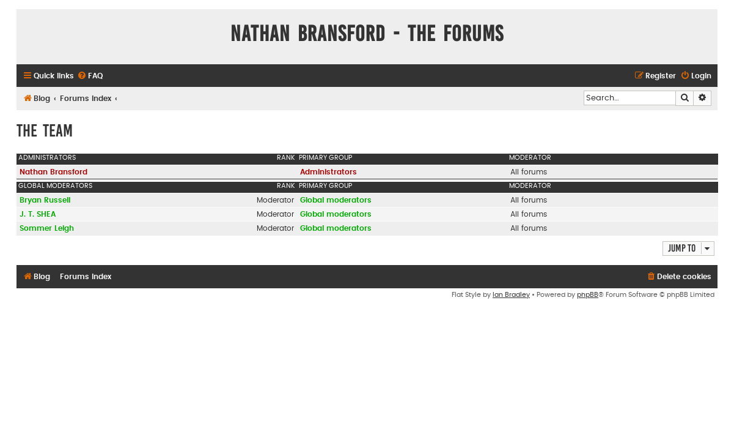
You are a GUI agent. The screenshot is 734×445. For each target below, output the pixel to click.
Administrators (47, 157)
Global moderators (55, 185)
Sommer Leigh (47, 228)
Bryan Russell (45, 200)
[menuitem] (90, 76)
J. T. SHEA (38, 214)
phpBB (587, 294)
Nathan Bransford (53, 172)
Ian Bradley (511, 294)
